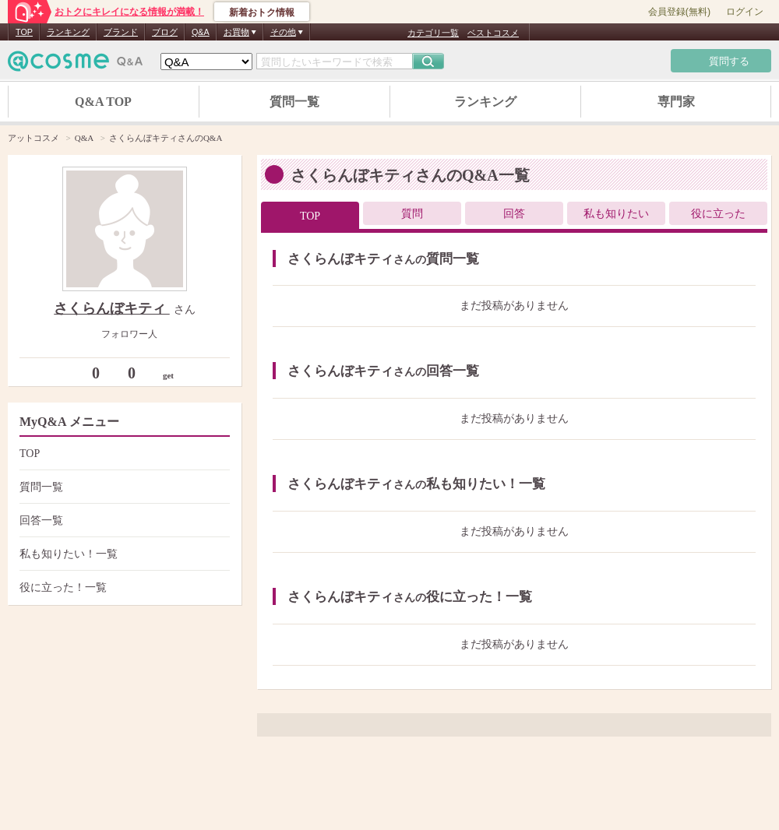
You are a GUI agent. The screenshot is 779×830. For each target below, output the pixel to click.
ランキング (68, 32)
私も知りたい (616, 214)
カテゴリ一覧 (433, 32)
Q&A (201, 32)
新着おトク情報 (261, 12)
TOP (24, 32)
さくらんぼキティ (112, 308)
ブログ (165, 32)
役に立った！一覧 (122, 587)
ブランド (121, 32)
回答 (514, 214)
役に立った (718, 214)
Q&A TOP (103, 101)
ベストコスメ (493, 32)
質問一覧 (294, 101)
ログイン (744, 11)
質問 (412, 214)
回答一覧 (122, 520)
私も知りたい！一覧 (122, 554)
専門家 (676, 101)
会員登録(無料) (679, 11)
